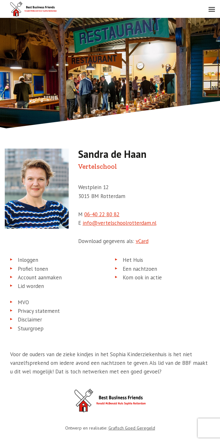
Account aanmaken (40, 277)
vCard (142, 241)
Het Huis (133, 259)
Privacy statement (39, 310)
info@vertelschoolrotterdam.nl (119, 222)
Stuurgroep (31, 328)
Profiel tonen (33, 268)
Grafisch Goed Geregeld (131, 428)
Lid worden (31, 286)
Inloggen (28, 259)
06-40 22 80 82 (102, 214)
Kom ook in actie (142, 277)
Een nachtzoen (140, 268)
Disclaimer (30, 319)
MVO (23, 302)
